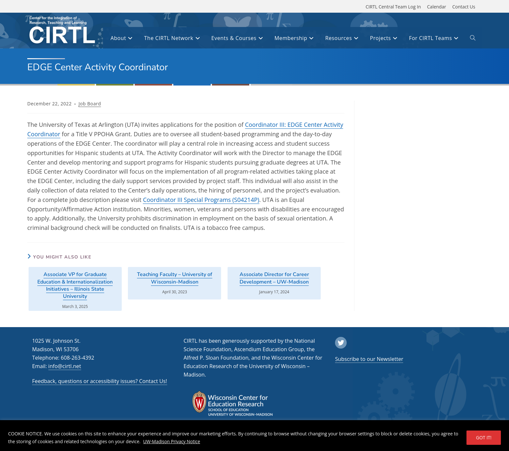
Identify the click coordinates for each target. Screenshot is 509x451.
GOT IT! (483, 437)
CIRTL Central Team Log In (393, 7)
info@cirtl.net (64, 366)
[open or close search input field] (472, 39)
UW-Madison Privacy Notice (172, 441)
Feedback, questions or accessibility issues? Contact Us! (99, 381)
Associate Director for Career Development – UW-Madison (274, 278)
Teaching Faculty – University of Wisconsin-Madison (174, 278)
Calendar (436, 7)
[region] (254, 435)
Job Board (90, 103)
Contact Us (463, 7)
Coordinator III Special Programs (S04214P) (201, 200)
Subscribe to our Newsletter (369, 359)
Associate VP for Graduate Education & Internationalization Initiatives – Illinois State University (75, 285)
